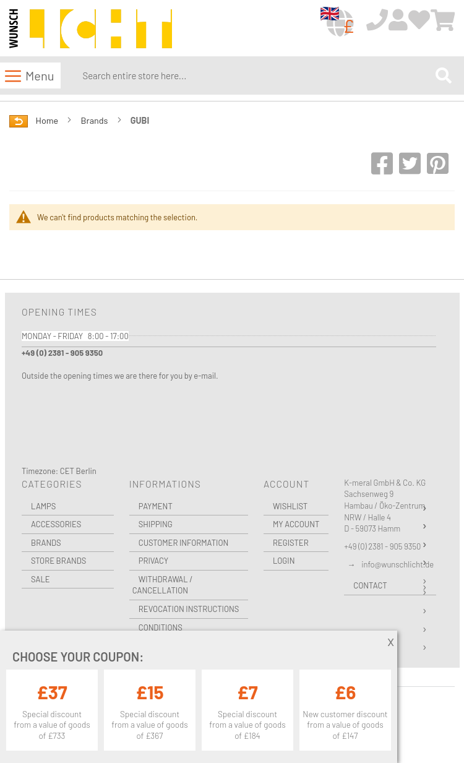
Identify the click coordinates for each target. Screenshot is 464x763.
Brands (95, 120)
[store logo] (90, 28)
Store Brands (58, 561)
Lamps (43, 506)
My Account (296, 524)
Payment (156, 506)
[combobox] (256, 75)
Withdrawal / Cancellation (162, 585)
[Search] (443, 75)
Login (284, 561)
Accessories (56, 524)
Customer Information (184, 543)
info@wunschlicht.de (397, 564)
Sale (40, 579)
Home (48, 120)
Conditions (161, 627)
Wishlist (290, 506)
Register (291, 543)
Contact (370, 585)
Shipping (156, 524)
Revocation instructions (189, 609)
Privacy (153, 561)
